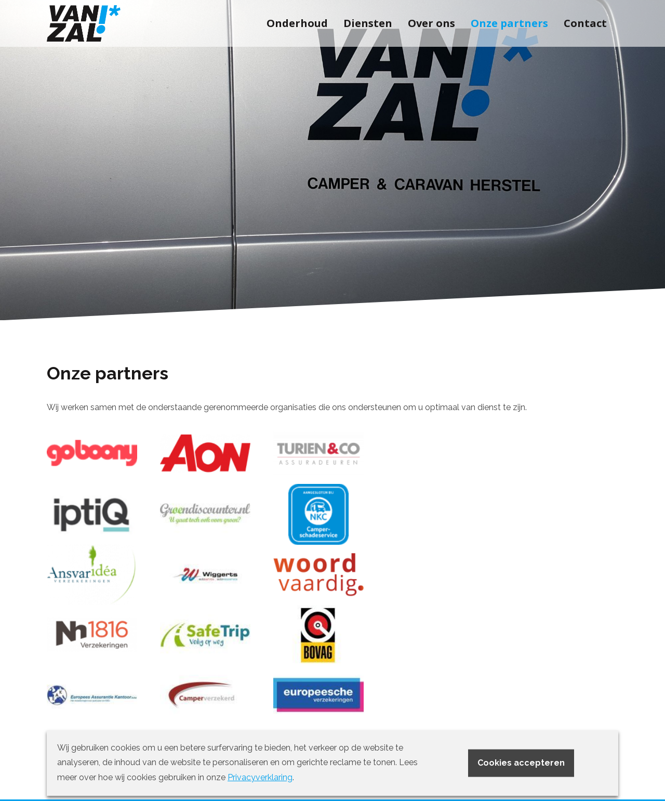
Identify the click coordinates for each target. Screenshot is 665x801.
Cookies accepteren (521, 762)
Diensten (367, 23)
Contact (585, 23)
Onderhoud (297, 23)
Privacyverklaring (260, 777)
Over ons (431, 23)
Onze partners (509, 23)
